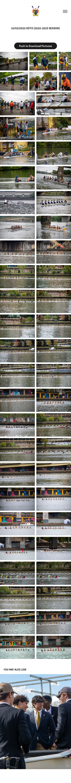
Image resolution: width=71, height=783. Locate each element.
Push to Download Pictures (35, 46)
